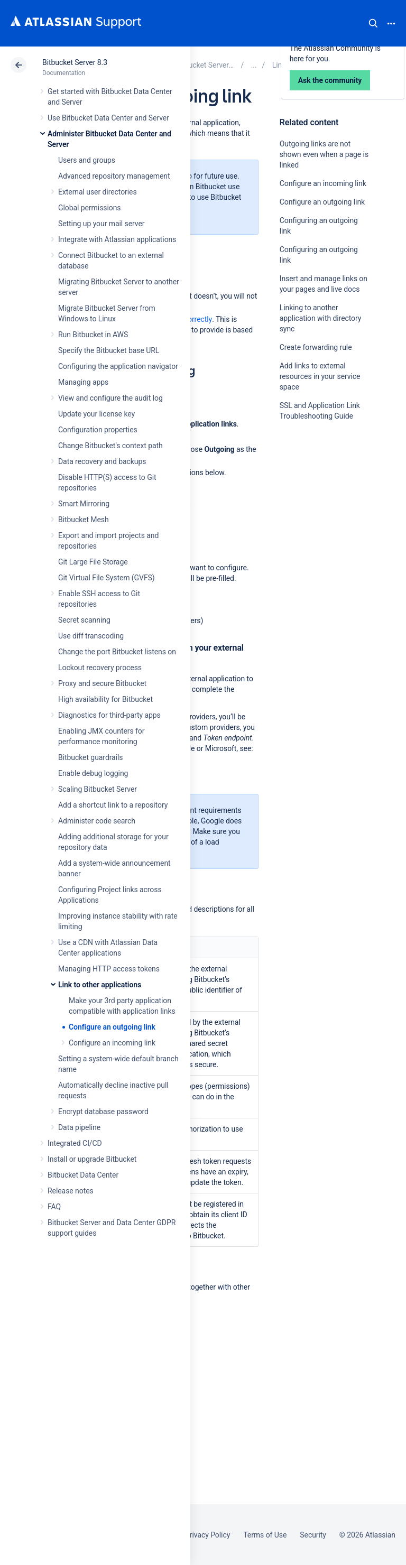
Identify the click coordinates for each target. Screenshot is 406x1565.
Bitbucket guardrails (90, 757)
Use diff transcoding (91, 636)
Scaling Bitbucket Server (97, 789)
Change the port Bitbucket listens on (117, 651)
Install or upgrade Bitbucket (92, 1159)
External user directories (97, 192)
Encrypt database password (103, 1111)
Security (313, 1535)
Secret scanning (84, 620)
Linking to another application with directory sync (321, 318)
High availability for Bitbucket (105, 699)
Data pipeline (79, 1127)
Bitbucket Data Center (83, 1175)
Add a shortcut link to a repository (113, 805)
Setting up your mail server (101, 223)
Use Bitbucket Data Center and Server (108, 118)
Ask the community (316, 519)
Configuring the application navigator (118, 366)
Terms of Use (265, 1535)
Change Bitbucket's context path (110, 445)
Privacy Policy (207, 1535)
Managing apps (83, 382)
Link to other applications (99, 984)
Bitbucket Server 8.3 (74, 62)
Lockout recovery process (100, 667)
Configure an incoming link (112, 1043)
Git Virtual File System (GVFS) (106, 577)
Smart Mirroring (83, 503)
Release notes (71, 1191)
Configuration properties (97, 429)
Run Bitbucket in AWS (93, 334)
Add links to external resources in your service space (320, 376)
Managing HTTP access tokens (109, 969)
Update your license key (96, 414)
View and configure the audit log (110, 398)
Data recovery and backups (102, 461)
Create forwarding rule (316, 347)
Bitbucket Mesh (83, 519)
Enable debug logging (93, 773)
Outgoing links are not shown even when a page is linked (324, 154)
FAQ (54, 1206)
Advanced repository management (114, 176)
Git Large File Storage (93, 562)
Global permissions (89, 207)
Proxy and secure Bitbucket (102, 683)
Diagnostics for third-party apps (109, 715)
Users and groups (86, 160)
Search (373, 23)
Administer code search (96, 821)
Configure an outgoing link (112, 1027)
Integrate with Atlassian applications (117, 239)
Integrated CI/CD (75, 1143)
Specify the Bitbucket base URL (108, 350)
